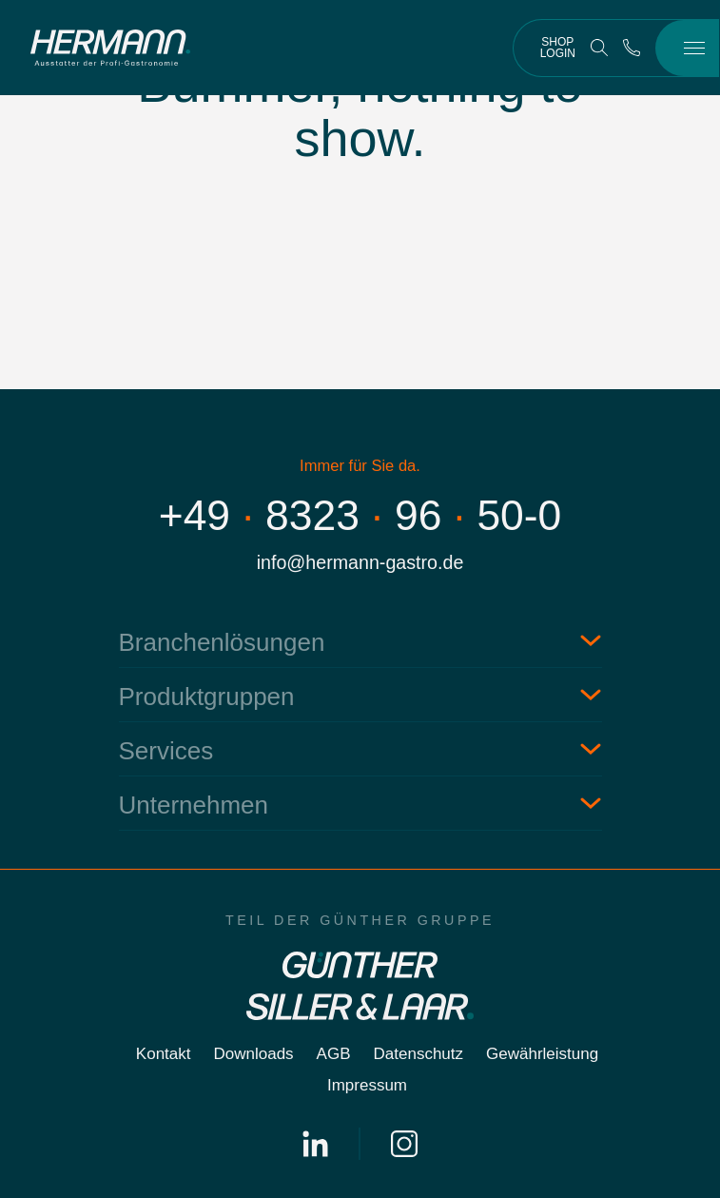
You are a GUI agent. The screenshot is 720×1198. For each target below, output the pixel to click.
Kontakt (163, 1054)
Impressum (367, 1085)
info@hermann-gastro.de (360, 562)
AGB (334, 1054)
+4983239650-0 (360, 515)
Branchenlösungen (222, 642)
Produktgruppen (207, 696)
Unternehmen (194, 805)
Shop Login (557, 47)
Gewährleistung (542, 1054)
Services (166, 750)
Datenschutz (419, 1054)
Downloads (254, 1054)
